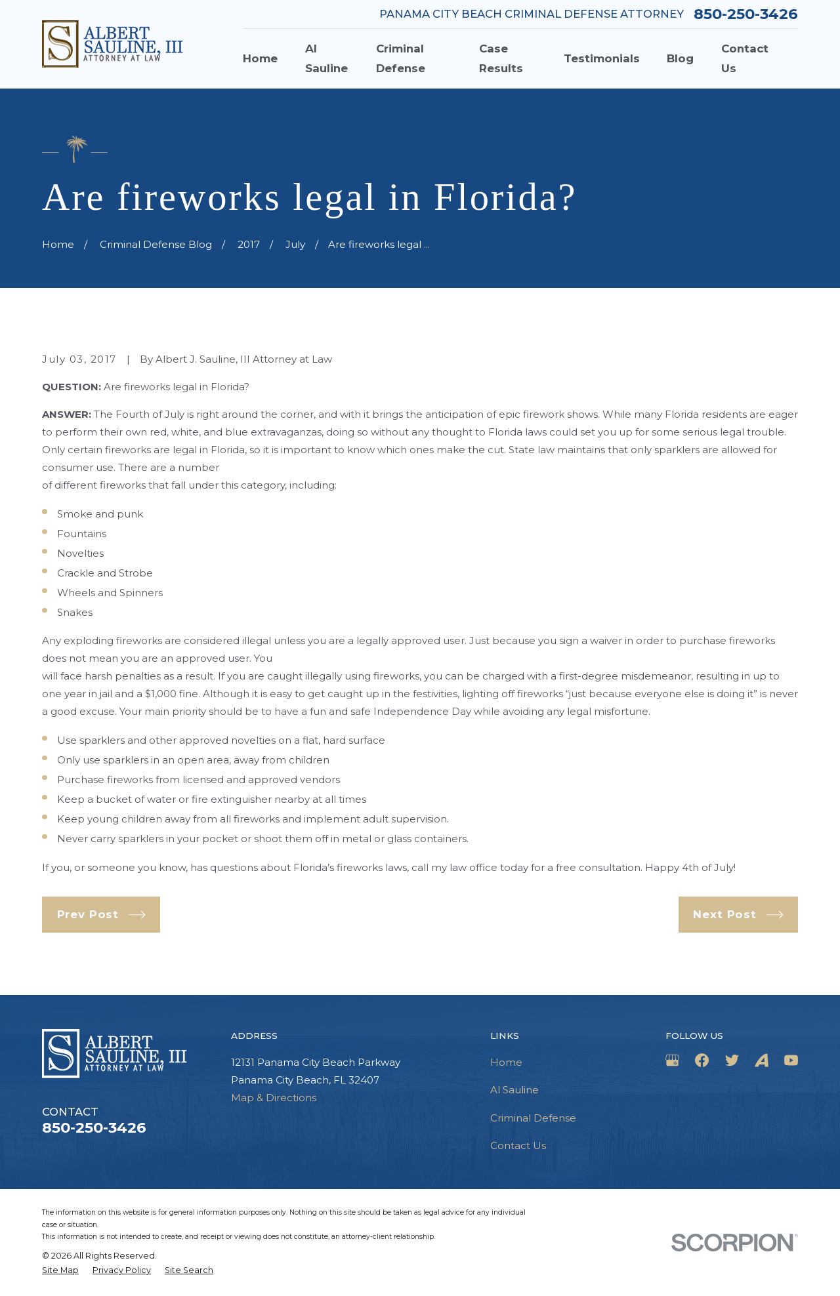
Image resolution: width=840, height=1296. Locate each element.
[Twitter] (732, 1060)
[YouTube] (791, 1060)
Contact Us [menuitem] (744, 58)
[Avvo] (761, 1060)
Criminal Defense (533, 1118)
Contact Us (518, 1145)
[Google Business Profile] (672, 1060)
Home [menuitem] (260, 58)
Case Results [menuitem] (501, 58)
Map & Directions (273, 1097)
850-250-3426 (746, 14)
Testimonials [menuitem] (602, 58)
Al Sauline (514, 1089)
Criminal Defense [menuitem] (400, 58)
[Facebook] (702, 1060)
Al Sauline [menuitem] (326, 58)
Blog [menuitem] (680, 58)
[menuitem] (60, 1270)
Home (506, 1062)
